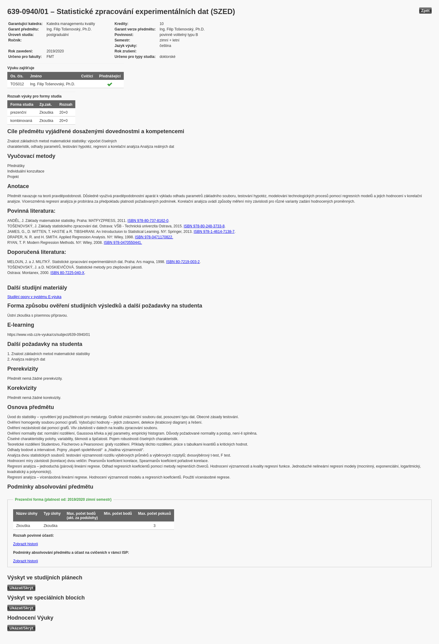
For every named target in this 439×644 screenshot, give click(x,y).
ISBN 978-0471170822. (154, 237)
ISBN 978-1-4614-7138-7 (214, 231)
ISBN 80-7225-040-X (67, 273)
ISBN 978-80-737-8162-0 (147, 221)
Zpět (425, 10)
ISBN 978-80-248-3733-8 (204, 226)
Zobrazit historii (25, 544)
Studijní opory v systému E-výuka (34, 297)
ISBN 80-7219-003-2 (183, 262)
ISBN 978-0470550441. (123, 242)
